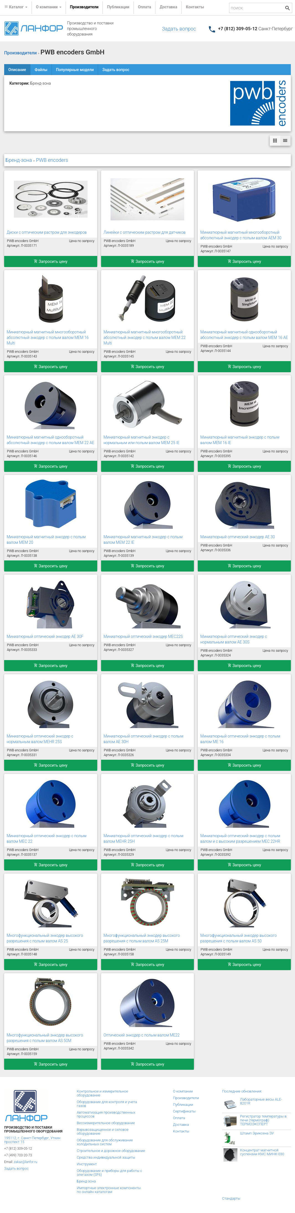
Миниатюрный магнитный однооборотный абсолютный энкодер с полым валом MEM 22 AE (50, 440)
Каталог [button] (15, 7)
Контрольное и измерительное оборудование (102, 1093)
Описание (17, 69)
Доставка (168, 7)
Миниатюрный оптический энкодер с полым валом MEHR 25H (143, 839)
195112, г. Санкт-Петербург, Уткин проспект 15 (32, 1140)
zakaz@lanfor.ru (25, 1162)
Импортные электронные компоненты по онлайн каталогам (109, 1190)
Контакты (195, 7)
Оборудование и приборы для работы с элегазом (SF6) (109, 1173)
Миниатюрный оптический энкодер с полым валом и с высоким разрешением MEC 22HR (240, 839)
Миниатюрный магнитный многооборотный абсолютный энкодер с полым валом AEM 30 (240, 235)
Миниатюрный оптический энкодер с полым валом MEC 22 (46, 839)
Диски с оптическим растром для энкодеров (47, 232)
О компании (183, 1091)
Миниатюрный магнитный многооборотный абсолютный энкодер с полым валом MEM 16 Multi (48, 337)
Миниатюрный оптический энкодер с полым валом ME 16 (240, 739)
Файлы (41, 69)
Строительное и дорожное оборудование (111, 1151)
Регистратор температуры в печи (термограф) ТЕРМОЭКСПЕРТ (263, 1120)
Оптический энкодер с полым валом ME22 (142, 1035)
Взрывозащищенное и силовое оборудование (103, 1132)
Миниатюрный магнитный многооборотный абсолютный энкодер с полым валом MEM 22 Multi (145, 337)
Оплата (144, 7)
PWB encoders (52, 160)
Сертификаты (184, 1111)
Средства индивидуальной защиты (106, 1157)
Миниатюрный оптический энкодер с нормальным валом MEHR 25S (40, 739)
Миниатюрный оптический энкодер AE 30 (237, 537)
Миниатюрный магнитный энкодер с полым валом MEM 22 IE (143, 540)
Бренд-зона (19, 160)
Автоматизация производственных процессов (106, 1114)
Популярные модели (75, 69)
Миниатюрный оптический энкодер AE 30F (45, 636)
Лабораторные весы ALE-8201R (261, 1101)
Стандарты (231, 1198)
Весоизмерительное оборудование (106, 1123)
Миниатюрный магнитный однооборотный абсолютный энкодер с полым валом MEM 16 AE (244, 335)
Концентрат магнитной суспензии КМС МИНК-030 (262, 1152)
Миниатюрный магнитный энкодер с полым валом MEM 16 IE (239, 440)
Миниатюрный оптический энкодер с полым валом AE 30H (143, 739)
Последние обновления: (242, 1091)
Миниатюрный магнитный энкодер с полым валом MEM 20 (46, 540)
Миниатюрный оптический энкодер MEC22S (143, 636)
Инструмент (87, 1164)
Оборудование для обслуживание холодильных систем (105, 1142)
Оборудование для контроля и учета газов (107, 1104)
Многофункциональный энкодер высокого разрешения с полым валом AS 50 (238, 938)
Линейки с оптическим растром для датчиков (145, 232)
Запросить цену (50, 261)
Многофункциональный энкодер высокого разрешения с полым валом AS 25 (45, 938)
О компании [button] (48, 7)
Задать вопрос (179, 29)
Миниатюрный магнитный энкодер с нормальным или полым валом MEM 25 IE (141, 440)
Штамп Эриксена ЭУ (257, 1133)
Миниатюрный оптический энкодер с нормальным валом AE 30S (233, 639)
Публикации (118, 7)
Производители (84, 7)
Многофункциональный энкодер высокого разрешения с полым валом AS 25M (142, 938)
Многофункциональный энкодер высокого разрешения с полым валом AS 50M (45, 1038)
